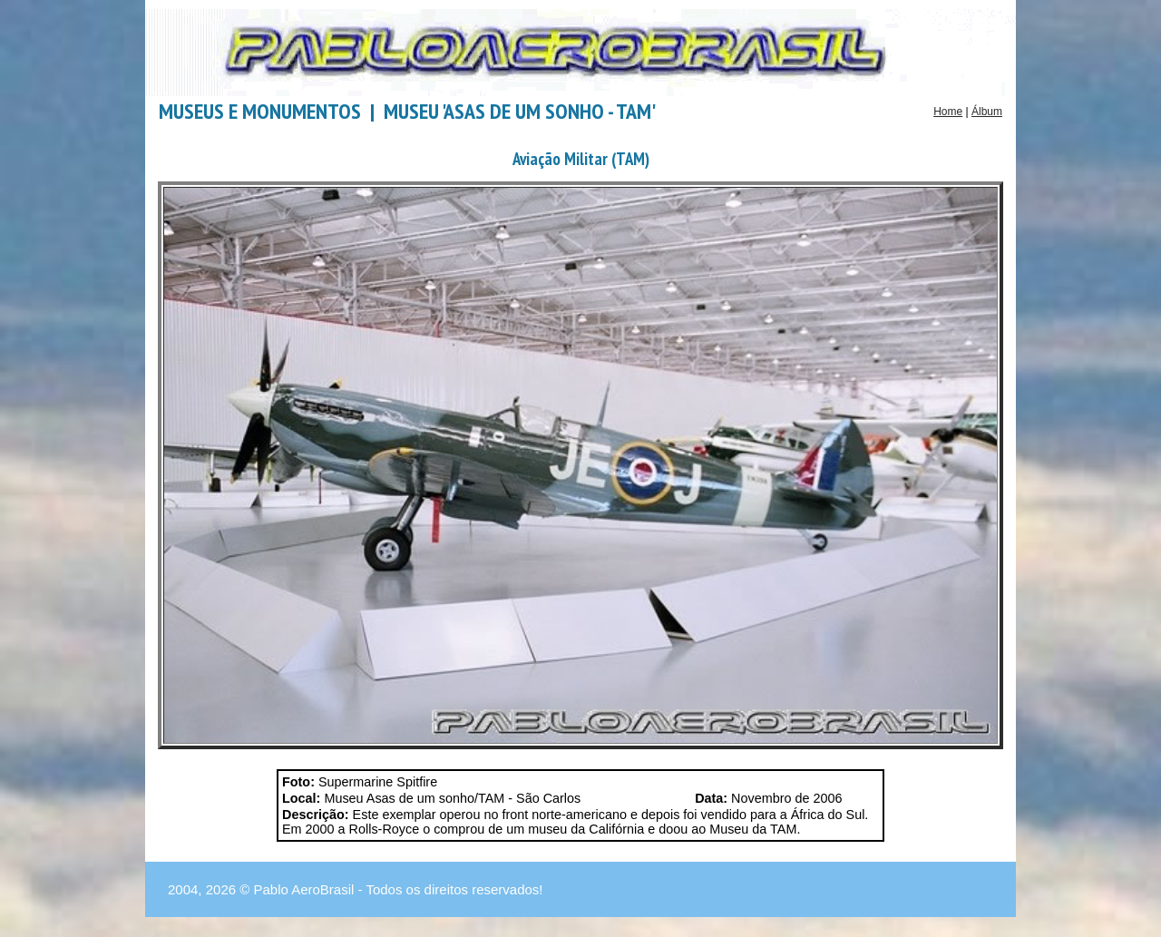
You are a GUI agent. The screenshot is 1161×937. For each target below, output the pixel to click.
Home (947, 111)
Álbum (986, 111)
